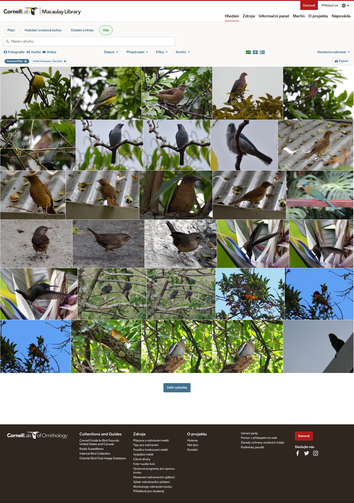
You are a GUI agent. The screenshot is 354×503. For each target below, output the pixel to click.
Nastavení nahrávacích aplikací (154, 477)
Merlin (299, 16)
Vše (106, 30)
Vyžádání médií (143, 454)
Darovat (309, 5)
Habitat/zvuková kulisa (43, 30)
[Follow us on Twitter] (306, 453)
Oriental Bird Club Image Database (102, 458)
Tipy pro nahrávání (145, 445)
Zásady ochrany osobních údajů (262, 442)
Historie (192, 440)
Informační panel (274, 16)
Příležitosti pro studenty (148, 491)
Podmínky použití (252, 447)
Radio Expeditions (91, 448)
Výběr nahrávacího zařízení (151, 482)
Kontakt (192, 449)
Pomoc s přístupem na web (259, 437)
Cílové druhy (141, 459)
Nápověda (341, 16)
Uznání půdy (249, 433)
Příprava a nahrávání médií (151, 440)
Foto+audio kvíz (144, 464)
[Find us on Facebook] (297, 453)
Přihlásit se (329, 5)
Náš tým (192, 445)
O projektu (318, 16)
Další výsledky (177, 387)
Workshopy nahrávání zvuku (152, 486)
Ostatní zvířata (82, 30)
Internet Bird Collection (94, 453)
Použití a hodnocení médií (150, 449)
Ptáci (11, 30)
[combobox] (93, 41)
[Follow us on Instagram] (315, 453)
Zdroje (249, 16)
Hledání (232, 16)
